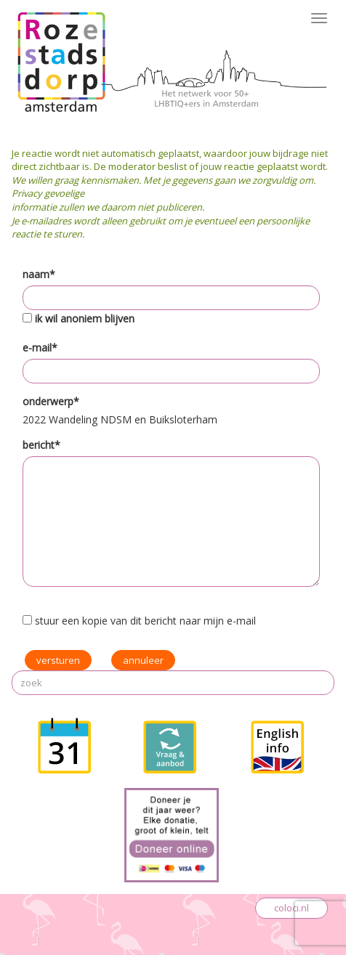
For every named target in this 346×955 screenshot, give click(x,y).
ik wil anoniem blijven (84, 318)
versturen (58, 660)
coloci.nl (291, 907)
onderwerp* (51, 401)
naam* (39, 274)
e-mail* (40, 347)
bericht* (41, 445)
